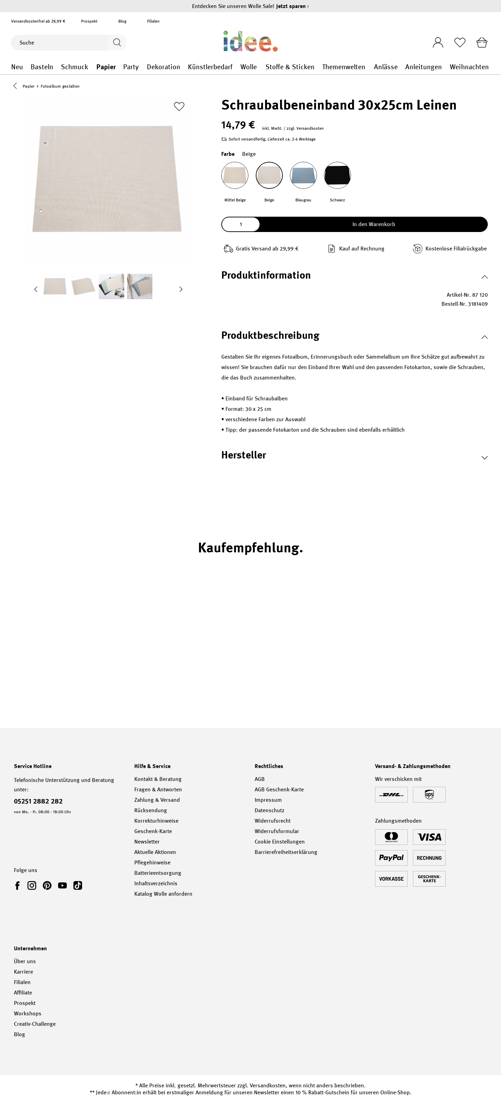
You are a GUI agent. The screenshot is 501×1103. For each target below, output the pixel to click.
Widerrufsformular (277, 831)
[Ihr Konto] (434, 40)
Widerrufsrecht (273, 820)
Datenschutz (269, 810)
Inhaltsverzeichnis (155, 883)
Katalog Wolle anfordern (163, 893)
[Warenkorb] (481, 42)
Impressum (268, 800)
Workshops (27, 1013)
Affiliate (23, 992)
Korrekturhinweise (156, 820)
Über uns (25, 961)
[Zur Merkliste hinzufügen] (179, 107)
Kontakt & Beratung (158, 779)
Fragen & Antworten (158, 789)
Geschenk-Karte (153, 831)
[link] (19, 885)
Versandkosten (268, 1085)
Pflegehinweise (152, 862)
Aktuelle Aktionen (155, 852)
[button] (16, 86)
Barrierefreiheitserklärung (286, 852)
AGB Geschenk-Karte (279, 789)
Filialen (153, 21)
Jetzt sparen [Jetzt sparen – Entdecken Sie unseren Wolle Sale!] (292, 6)
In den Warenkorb (373, 225)
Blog (122, 21)
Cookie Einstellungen (280, 841)
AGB (260, 779)
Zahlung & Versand (157, 800)
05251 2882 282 (38, 801)
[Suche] (58, 42)
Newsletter (147, 841)
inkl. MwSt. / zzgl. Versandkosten (293, 129)
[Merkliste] (457, 42)
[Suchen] (116, 42)
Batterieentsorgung (157, 873)
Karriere (23, 971)
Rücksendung (150, 810)
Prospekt (89, 21)
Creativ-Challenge (35, 1024)
